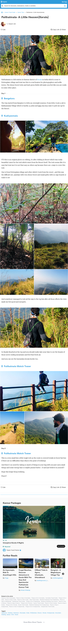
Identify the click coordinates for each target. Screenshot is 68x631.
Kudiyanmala (9, 116)
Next (63, 573)
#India (27, 613)
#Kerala (44, 613)
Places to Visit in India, (23, 599)
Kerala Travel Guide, (23, 605)
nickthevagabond (58, 578)
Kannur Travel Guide (10, 12)
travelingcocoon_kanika (43, 580)
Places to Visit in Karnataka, (8, 598)
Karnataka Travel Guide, (52, 598)
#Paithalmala (33, 613)
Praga (6, 578)
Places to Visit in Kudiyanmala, (17, 606)
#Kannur (39, 613)
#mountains (58, 613)
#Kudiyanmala (50, 613)
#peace (9, 614)
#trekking (10, 613)
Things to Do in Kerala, (11, 605)
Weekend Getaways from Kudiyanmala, (39, 605)
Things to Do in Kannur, (27, 603)
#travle (16, 614)
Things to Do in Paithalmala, (33, 601)
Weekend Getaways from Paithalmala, (49, 599)
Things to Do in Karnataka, (38, 598)
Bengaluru (8, 98)
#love (12, 614)
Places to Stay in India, (10, 599)
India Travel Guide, (34, 599)
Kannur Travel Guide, (38, 603)
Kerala (39, 79)
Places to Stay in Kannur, (13, 603)
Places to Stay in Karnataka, (23, 598)
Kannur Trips (21, 12)
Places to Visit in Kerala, (51, 603)
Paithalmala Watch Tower (16, 366)
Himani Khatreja (25, 590)
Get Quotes (61, 546)
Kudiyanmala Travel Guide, (48, 606)
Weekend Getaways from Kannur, (49, 601)
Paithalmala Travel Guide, (18, 601)
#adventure (4, 613)
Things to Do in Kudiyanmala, (32, 606)
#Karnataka (22, 613)
